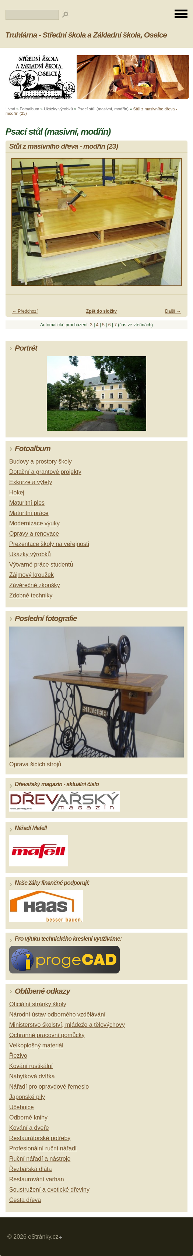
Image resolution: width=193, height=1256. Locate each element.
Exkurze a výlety (30, 482)
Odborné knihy (28, 1117)
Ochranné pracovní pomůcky (47, 1035)
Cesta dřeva (25, 1200)
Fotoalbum (29, 109)
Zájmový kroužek (31, 575)
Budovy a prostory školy (40, 461)
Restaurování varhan (36, 1179)
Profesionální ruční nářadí (43, 1148)
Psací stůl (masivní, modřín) (103, 109)
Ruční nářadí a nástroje (39, 1159)
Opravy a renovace (34, 534)
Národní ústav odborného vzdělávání (57, 1014)
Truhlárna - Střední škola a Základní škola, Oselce (86, 35)
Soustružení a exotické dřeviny (49, 1189)
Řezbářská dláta (30, 1169)
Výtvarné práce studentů (41, 564)
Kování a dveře (29, 1128)
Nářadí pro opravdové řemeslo (49, 1086)
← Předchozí (25, 311)
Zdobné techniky (30, 595)
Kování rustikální (31, 1066)
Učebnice (21, 1107)
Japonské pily (27, 1097)
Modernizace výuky (34, 523)
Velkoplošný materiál (36, 1045)
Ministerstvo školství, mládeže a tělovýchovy (67, 1025)
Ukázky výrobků (58, 109)
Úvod (10, 109)
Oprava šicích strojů (35, 764)
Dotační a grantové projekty (45, 472)
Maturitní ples (27, 503)
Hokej (16, 492)
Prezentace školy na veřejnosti (49, 544)
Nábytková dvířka (32, 1076)
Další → (173, 311)
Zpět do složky (101, 311)
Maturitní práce (29, 513)
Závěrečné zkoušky (34, 585)
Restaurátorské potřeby (39, 1138)
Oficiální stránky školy (37, 1004)
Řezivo (18, 1056)
